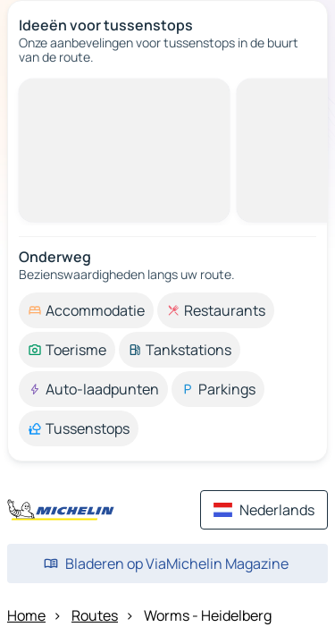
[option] (86, 310)
